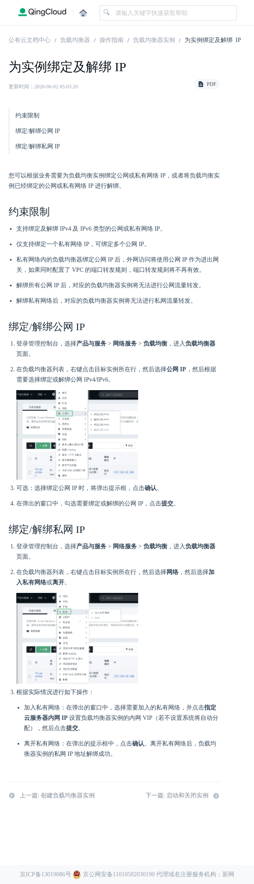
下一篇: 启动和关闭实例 (182, 795)
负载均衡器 (75, 39)
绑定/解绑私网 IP (37, 146)
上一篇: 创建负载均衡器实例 (52, 795)
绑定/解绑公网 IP (37, 131)
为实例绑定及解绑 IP (212, 39)
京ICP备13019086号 (45, 874)
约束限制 (27, 115)
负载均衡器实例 (154, 39)
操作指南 (112, 39)
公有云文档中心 (30, 39)
